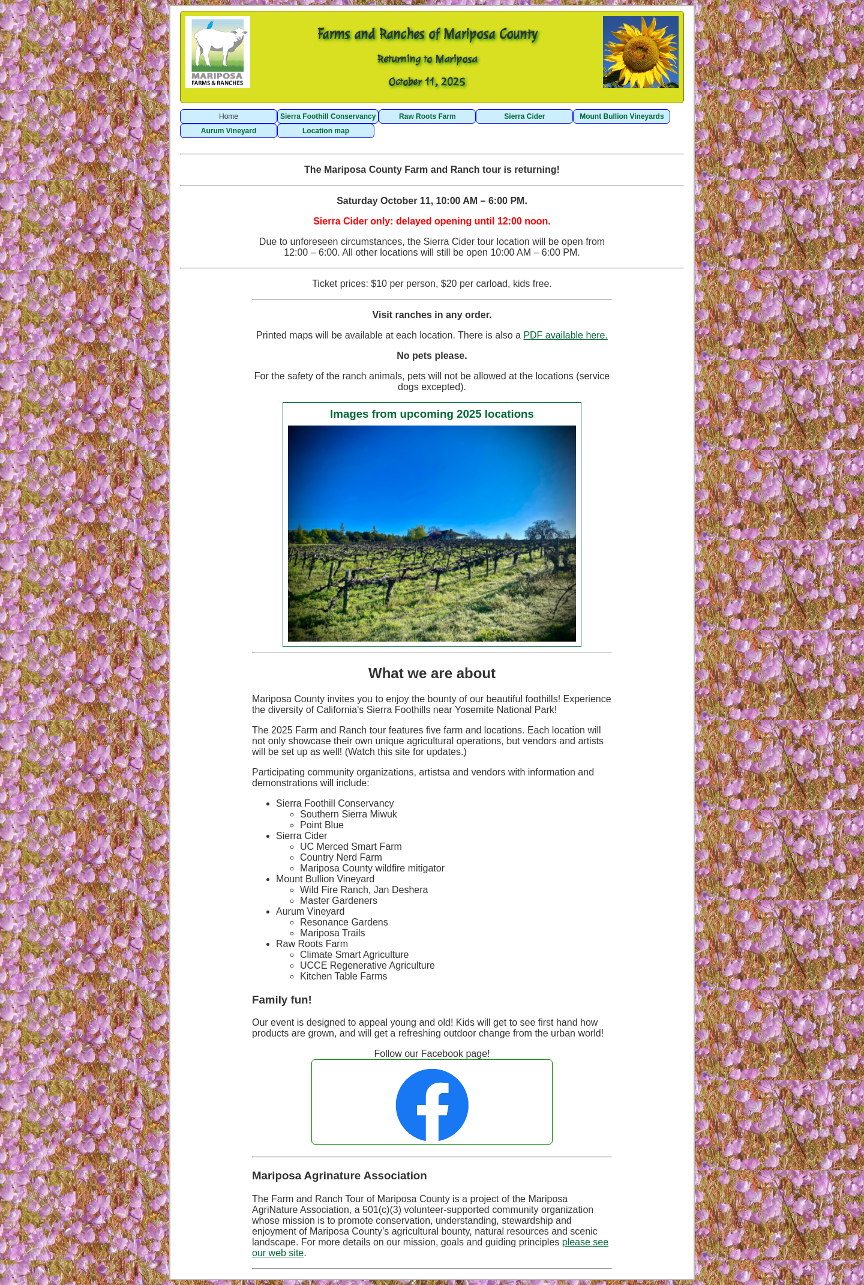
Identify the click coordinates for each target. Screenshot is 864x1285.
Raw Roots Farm (427, 116)
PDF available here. (565, 335)
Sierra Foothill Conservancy (328, 116)
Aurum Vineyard (228, 131)
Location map (325, 131)
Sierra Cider (524, 116)
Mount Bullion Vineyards (622, 116)
